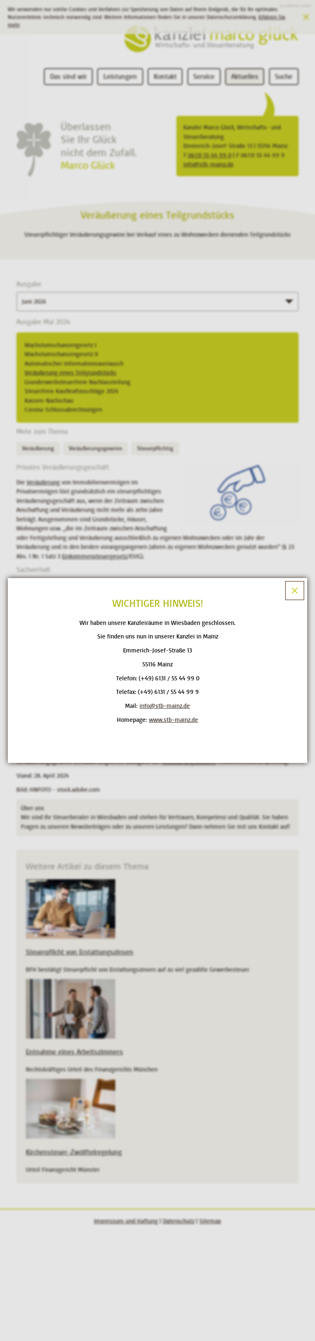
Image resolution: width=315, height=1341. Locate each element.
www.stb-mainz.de (173, 719)
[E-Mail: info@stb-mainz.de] (164, 706)
